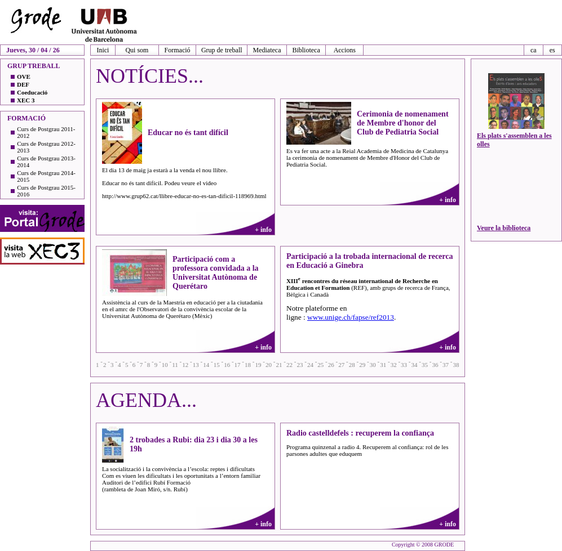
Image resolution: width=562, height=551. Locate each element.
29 (362, 364)
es (552, 50)
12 (185, 364)
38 (456, 364)
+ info (263, 230)
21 (279, 364)
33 (404, 364)
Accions (345, 50)
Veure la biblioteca (503, 228)
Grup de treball (221, 50)
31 (383, 364)
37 (445, 364)
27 (341, 364)
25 (320, 364)
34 (414, 364)
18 (248, 364)
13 (196, 364)
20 (268, 364)
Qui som (136, 50)
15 (217, 364)
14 (206, 364)
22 (289, 364)
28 (352, 364)
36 (435, 364)
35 (425, 364)
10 (165, 364)
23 (300, 364)
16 (227, 364)
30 (373, 364)
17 (237, 364)
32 (394, 364)
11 (175, 364)
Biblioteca (306, 50)
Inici (102, 50)
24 (310, 364)
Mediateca (267, 50)
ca (533, 50)
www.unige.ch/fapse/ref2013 (350, 317)
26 (331, 364)
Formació (178, 50)
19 (258, 364)
